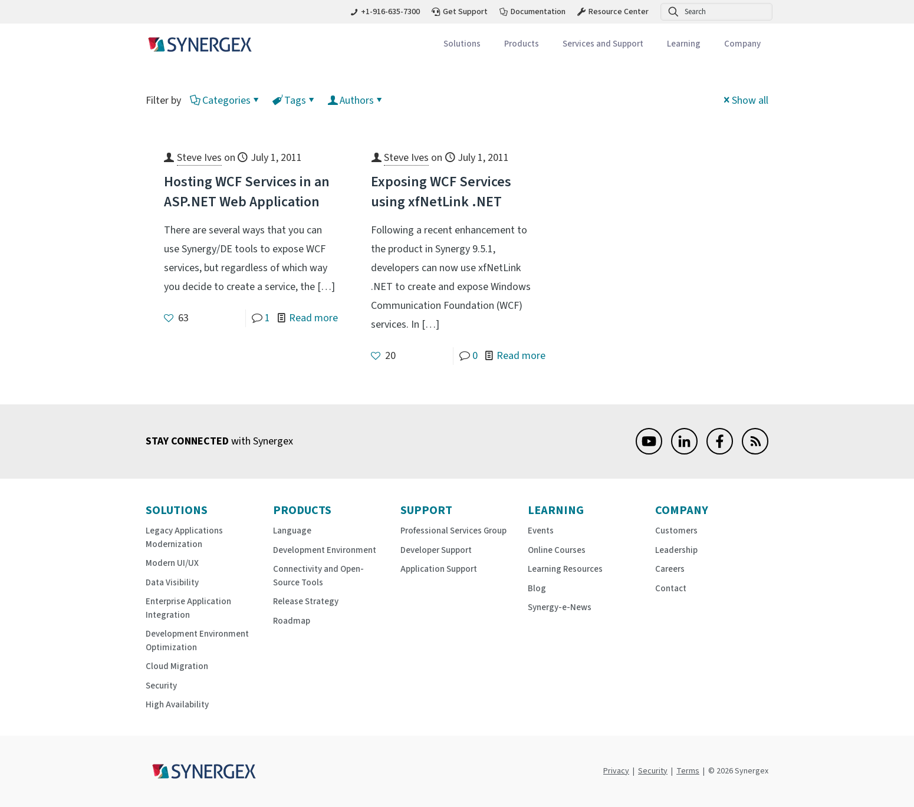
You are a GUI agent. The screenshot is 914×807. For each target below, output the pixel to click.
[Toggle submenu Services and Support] (603, 44)
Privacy (616, 771)
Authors (355, 100)
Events (541, 531)
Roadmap (291, 621)
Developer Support (436, 550)
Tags (294, 100)
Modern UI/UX (172, 563)
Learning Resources (565, 569)
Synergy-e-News (559, 607)
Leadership (676, 550)
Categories (225, 100)
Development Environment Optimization (197, 641)
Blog (537, 588)
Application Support (438, 569)
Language (292, 531)
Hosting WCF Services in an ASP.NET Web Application (247, 192)
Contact (670, 588)
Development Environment (324, 550)
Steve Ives (199, 157)
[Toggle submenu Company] (742, 44)
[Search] (716, 12)
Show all (744, 100)
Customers (676, 531)
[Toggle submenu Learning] (683, 44)
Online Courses (557, 550)
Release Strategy (305, 601)
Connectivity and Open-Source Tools (318, 576)
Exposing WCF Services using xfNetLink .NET (441, 192)
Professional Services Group (453, 531)
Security (161, 686)
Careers (670, 569)
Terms (687, 771)
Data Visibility (172, 583)
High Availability (177, 705)
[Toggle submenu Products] (521, 44)
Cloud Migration (177, 666)
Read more (313, 318)
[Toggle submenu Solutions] (462, 44)
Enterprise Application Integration (188, 608)
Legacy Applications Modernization (184, 538)
